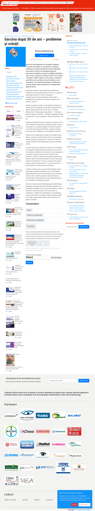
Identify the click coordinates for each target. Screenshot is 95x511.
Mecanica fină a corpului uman (77, 109)
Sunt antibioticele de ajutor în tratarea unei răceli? (77, 102)
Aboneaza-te (84, 227)
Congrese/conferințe (37, 2)
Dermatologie (72, 119)
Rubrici (37, 500)
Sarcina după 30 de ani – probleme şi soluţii (78, 166)
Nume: (29, 210)
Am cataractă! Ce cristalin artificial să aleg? (78, 184)
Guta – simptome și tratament (77, 211)
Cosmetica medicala (75, 112)
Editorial (70, 125)
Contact (73, 2)
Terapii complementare (75, 202)
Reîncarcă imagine (56, 257)
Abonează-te (84, 381)
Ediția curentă (10, 500)
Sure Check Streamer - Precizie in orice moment (77, 170)
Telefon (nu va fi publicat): (35, 220)
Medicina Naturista (74, 139)
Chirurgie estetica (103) (13, 92)
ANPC (89, 510)
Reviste (47, 2)
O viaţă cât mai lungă (74, 115)
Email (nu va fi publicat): (34, 215)
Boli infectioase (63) (12, 85)
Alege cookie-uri (84, 505)
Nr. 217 (18, 36)
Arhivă (25, 500)
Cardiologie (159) (11, 90)
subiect (81, 62)
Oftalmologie (72, 180)
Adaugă (29, 262)
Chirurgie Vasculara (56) (14, 99)
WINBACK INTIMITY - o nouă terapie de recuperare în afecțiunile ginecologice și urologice (78, 175)
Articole (28, 2)
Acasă (22, 2)
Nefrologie (71, 147)
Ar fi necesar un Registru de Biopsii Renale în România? (78, 150)
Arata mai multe (11, 103)
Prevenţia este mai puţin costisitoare (75, 134)
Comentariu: (31, 226)
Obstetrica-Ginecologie (27, 36)
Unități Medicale (55, 2)
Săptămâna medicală (10, 36)
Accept (74, 505)
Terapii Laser (72, 214)
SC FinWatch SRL (80, 510)
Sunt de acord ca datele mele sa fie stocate (38, 243)
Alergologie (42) (11, 76)
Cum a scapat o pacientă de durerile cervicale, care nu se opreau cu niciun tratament (76, 207)
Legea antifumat (73, 127)
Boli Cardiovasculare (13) (14, 83)
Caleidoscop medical (75, 106)
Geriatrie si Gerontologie (76, 131)
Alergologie (72, 92)
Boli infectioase (73, 98)
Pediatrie (71, 188)
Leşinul (71, 159)
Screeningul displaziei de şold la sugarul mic (78, 192)
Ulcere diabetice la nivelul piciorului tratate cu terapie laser (78, 218)
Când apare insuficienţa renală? (77, 153)
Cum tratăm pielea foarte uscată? (78, 121)
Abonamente (65, 2)
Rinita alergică (73, 95)
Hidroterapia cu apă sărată (76, 199)
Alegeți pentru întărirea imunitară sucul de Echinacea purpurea (78, 142)
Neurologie (71, 157)
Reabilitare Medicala (74, 196)
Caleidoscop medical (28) (14, 87)
